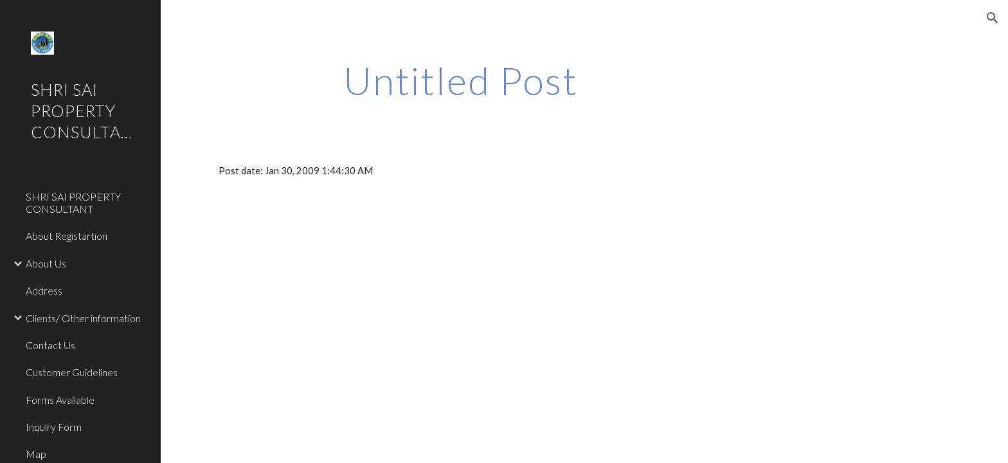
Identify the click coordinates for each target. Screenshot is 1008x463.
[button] (992, 18)
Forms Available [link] (60, 400)
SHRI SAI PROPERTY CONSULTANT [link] (73, 202)
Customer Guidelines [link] (72, 372)
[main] (460, 80)
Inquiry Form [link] (54, 427)
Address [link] (44, 290)
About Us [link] (46, 263)
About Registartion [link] (66, 236)
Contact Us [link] (50, 345)
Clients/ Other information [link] (83, 318)
